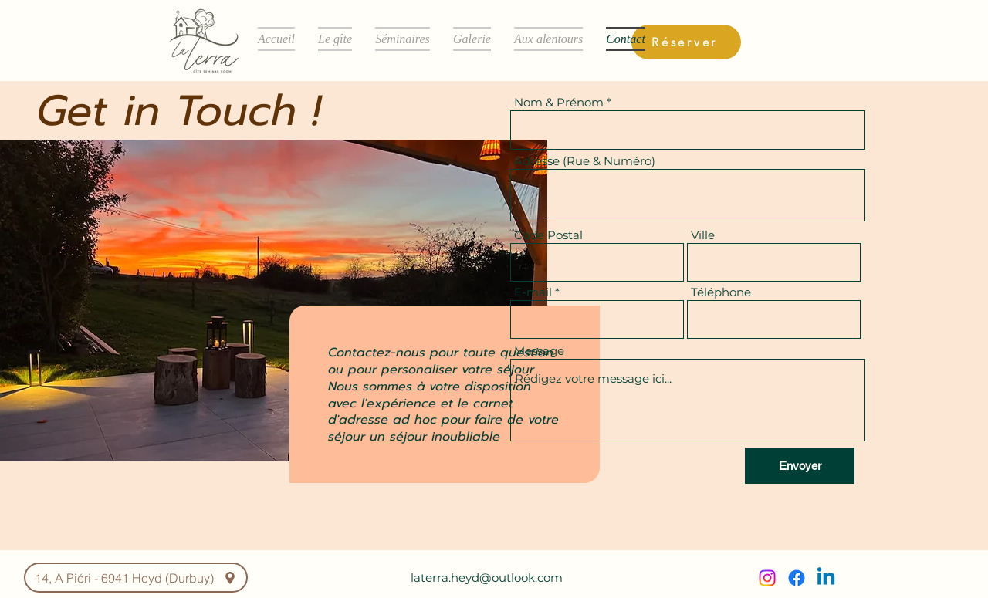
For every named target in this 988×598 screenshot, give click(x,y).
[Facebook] (796, 578)
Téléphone (721, 292)
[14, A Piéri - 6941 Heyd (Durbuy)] (136, 578)
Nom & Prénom (559, 102)
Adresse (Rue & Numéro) (584, 161)
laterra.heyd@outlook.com (487, 577)
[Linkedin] (826, 578)
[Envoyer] (799, 466)
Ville (703, 235)
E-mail (533, 292)
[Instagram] (767, 578)
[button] (335, 39)
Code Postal (548, 235)
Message (539, 350)
